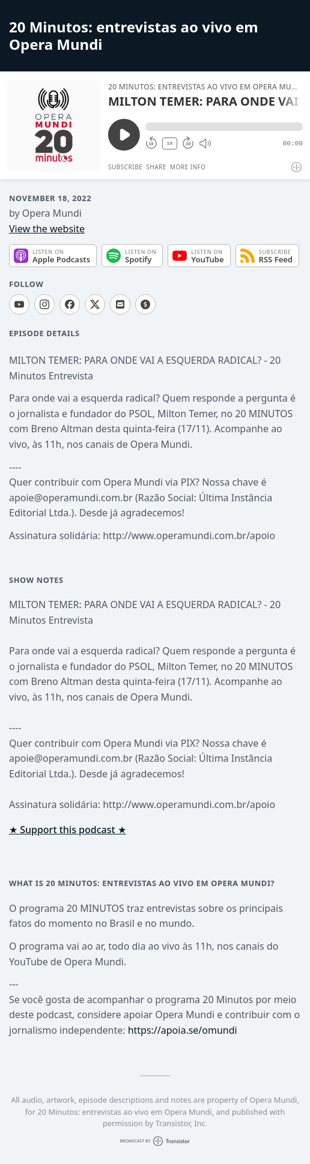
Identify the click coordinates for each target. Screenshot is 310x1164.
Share (156, 167)
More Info (188, 167)
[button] (224, 126)
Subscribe (125, 167)
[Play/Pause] (53, 125)
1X (170, 143)
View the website (47, 228)
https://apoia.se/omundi (182, 1030)
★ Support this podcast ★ (67, 829)
